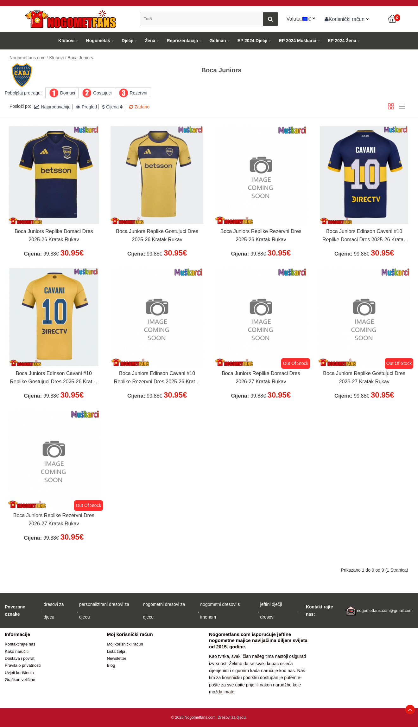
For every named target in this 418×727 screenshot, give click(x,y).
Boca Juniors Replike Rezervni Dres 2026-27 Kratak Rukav (53, 519)
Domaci (67, 92)
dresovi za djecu (54, 611)
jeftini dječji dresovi (271, 611)
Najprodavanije (52, 106)
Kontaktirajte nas (20, 644)
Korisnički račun (345, 19)
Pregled (86, 106)
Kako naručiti (16, 651)
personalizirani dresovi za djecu (104, 611)
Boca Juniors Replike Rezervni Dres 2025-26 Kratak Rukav (260, 235)
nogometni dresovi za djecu (164, 611)
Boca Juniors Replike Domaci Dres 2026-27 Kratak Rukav (261, 377)
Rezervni (138, 92)
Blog (111, 665)
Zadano (139, 106)
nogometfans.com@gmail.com (385, 610)
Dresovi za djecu (232, 717)
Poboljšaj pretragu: (23, 92)
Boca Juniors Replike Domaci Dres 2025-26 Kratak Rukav (54, 235)
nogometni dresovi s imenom (220, 611)
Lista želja (116, 651)
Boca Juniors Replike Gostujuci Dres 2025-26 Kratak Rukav (157, 235)
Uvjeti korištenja (19, 672)
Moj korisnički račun (125, 644)
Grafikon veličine (20, 679)
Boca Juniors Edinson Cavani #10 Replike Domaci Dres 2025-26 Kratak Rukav (364, 236)
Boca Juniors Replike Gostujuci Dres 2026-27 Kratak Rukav (364, 377)
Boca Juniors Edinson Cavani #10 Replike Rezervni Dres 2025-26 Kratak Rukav (157, 378)
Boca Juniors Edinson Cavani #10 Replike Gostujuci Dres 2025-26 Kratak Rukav (54, 378)
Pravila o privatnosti (23, 665)
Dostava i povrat (20, 658)
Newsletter (116, 658)
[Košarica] (392, 19)
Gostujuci (102, 92)
